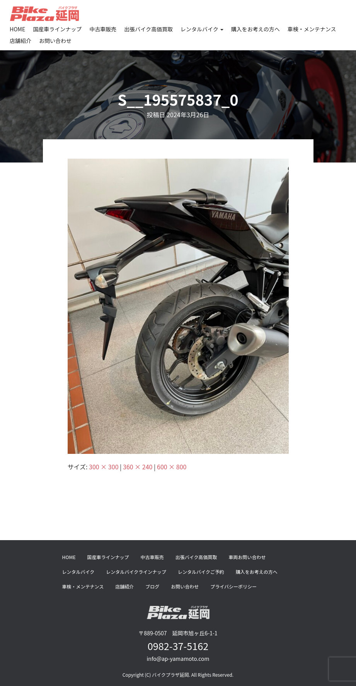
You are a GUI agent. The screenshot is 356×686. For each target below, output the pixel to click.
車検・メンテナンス (312, 29)
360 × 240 (137, 466)
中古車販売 (102, 29)
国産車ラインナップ (57, 29)
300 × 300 (103, 466)
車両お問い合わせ (247, 557)
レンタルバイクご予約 (201, 571)
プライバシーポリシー (233, 586)
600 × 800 (171, 466)
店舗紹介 (20, 40)
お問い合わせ (55, 40)
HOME (17, 29)
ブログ (152, 586)
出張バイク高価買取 (148, 29)
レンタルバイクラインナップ (136, 571)
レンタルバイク (202, 29)
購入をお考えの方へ (255, 29)
